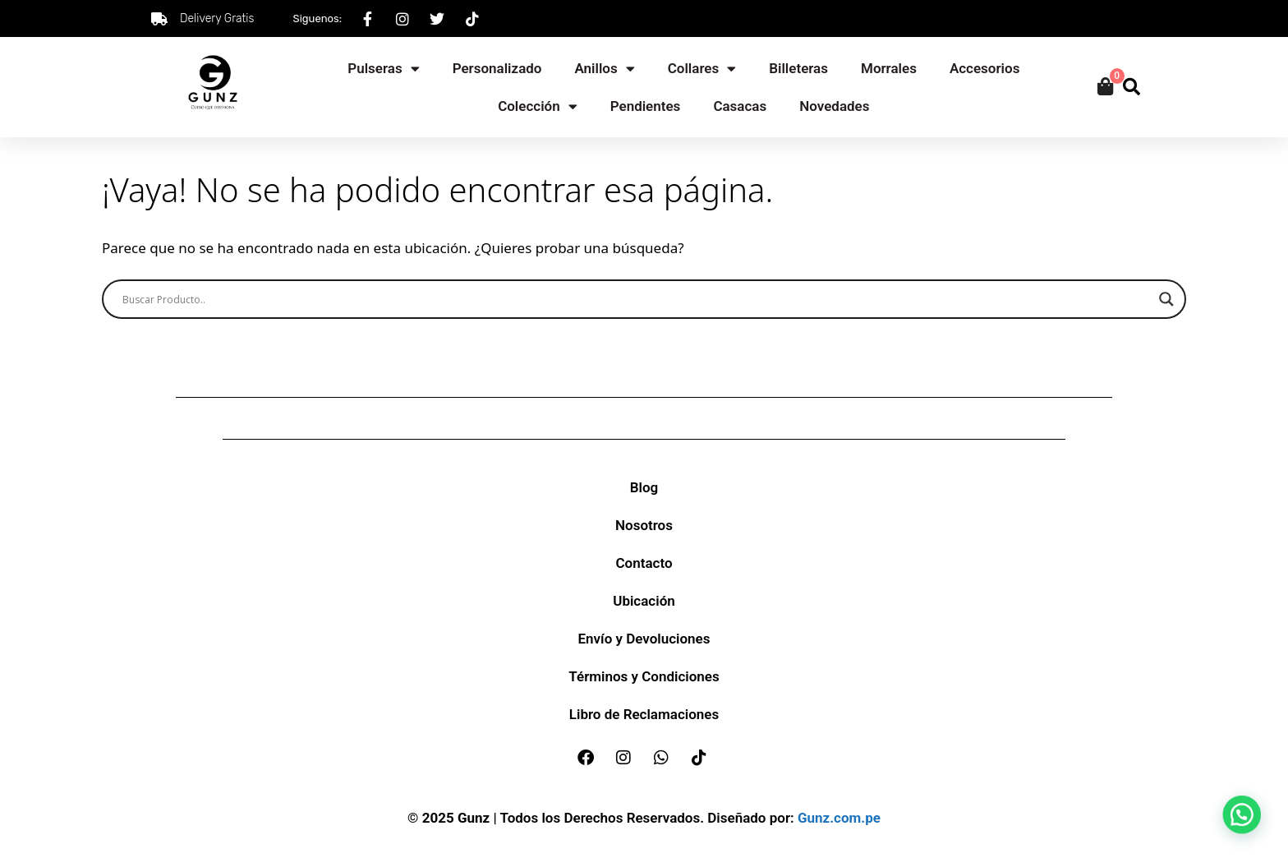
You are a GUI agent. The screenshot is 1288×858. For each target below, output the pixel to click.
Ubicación (644, 601)
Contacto (643, 563)
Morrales (889, 68)
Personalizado (497, 68)
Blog (644, 487)
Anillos (604, 68)
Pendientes (645, 106)
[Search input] (636, 299)
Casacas (739, 106)
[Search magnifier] (1166, 299)
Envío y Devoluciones (644, 638)
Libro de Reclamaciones (644, 714)
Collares (702, 68)
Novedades (834, 106)
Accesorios (984, 68)
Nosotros (644, 525)
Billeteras (798, 68)
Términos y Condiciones (643, 676)
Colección (537, 106)
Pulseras (383, 68)
